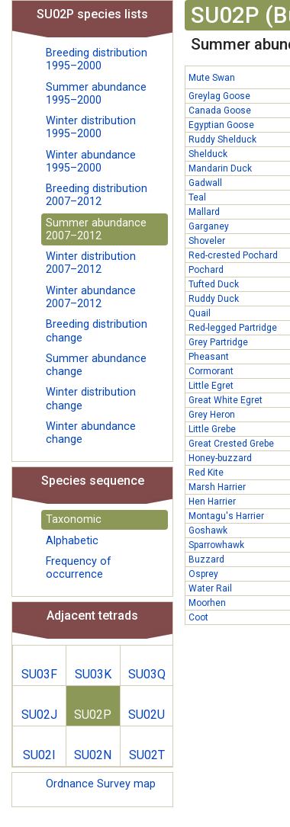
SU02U (146, 714)
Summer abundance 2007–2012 (96, 229)
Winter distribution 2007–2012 (91, 263)
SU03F (39, 674)
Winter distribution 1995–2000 (91, 127)
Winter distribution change (91, 399)
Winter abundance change (91, 433)
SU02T (147, 755)
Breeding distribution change (96, 331)
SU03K (93, 674)
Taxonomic (74, 519)
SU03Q (147, 674)
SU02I (39, 755)
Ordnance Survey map (101, 783)
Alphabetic (72, 540)
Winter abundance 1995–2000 (91, 162)
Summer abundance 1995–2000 (96, 94)
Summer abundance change (96, 365)
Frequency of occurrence (78, 568)
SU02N (92, 755)
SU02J (39, 714)
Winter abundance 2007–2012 (91, 297)
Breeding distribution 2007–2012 (96, 195)
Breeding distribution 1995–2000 (96, 59)
